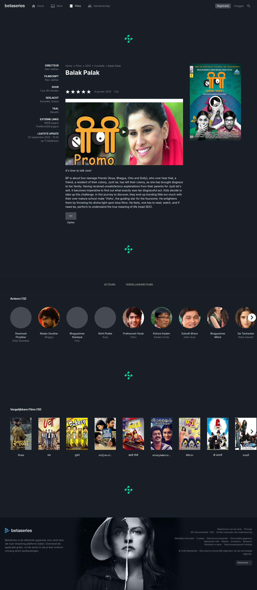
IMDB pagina (51, 122)
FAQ (212, 532)
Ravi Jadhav (52, 69)
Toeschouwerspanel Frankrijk (238, 544)
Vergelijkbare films (139, 284)
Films (79, 65)
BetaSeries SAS (211, 541)
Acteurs (110, 284)
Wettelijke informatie (184, 538)
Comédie (99, 65)
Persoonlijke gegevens (241, 538)
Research (247, 541)
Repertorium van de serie (229, 529)
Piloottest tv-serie (212, 544)
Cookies (200, 538)
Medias (225, 541)
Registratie (223, 5)
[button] (21, 324)
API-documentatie (199, 532)
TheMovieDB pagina (47, 126)
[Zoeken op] (249, 6)
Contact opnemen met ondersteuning (234, 532)
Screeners (236, 541)
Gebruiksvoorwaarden (217, 538)
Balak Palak (114, 65)
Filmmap (248, 529)
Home (68, 65)
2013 (88, 65)
